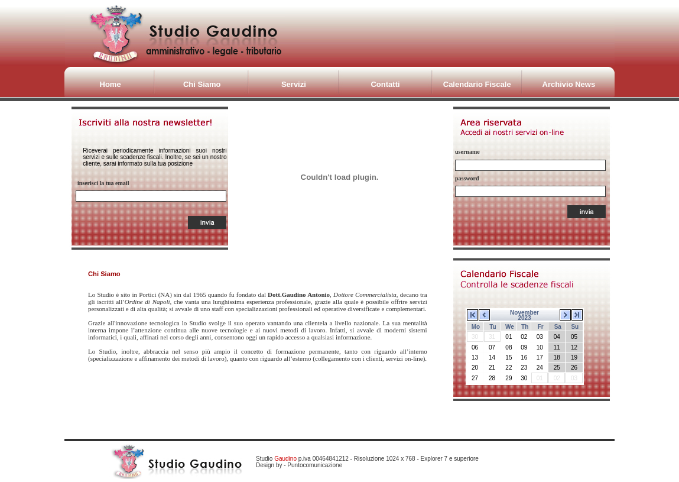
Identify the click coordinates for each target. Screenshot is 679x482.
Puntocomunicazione (314, 465)
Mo (476, 327)
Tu (492, 327)
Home (110, 84)
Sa (557, 327)
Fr (541, 327)
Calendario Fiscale (477, 84)
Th (524, 327)
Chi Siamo (202, 84)
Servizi (293, 84)
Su (575, 327)
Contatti (385, 84)
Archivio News (569, 84)
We (509, 327)
